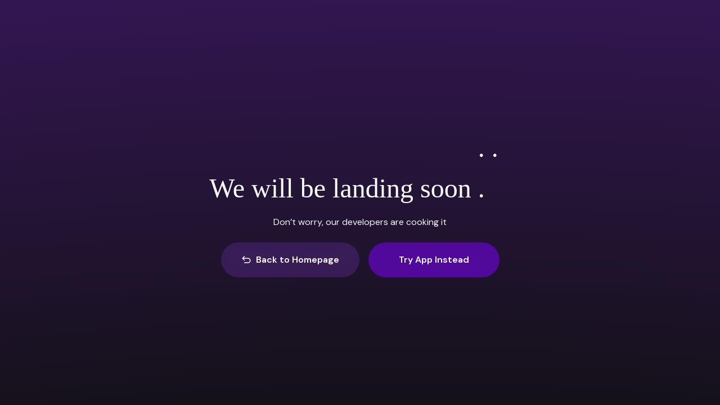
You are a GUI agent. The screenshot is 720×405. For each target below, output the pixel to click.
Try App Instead (434, 260)
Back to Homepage (290, 260)
